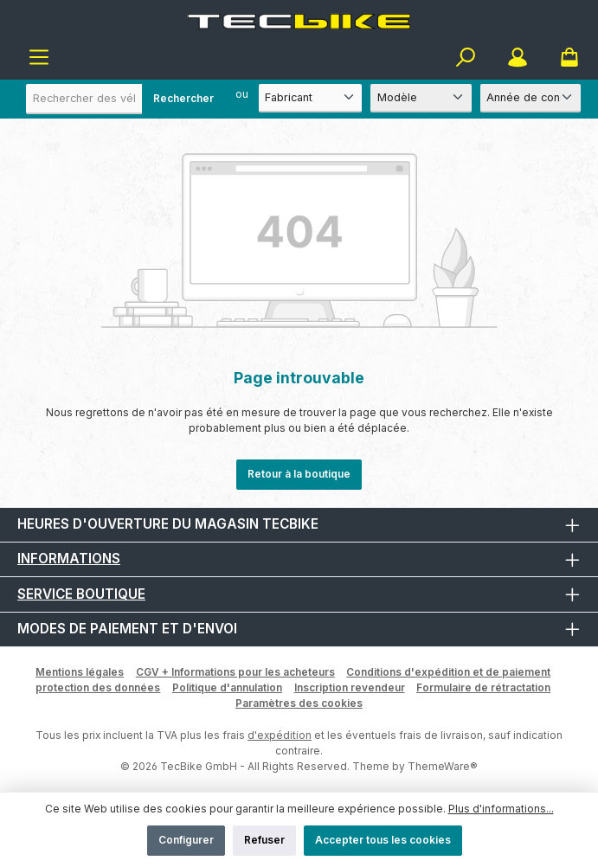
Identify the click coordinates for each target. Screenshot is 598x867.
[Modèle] (420, 98)
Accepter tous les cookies (383, 839)
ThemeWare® (443, 766)
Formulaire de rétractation (483, 687)
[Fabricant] (311, 98)
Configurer (186, 839)
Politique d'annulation (227, 687)
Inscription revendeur (349, 687)
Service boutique (81, 594)
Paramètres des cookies (299, 703)
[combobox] (125, 99)
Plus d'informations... (501, 808)
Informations (68, 558)
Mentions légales (79, 671)
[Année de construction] (530, 98)
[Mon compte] (517, 57)
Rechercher (183, 98)
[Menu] (39, 57)
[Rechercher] (465, 57)
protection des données (97, 687)
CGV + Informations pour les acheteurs (235, 671)
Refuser (264, 839)
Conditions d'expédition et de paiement (448, 671)
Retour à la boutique (299, 473)
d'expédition (280, 735)
